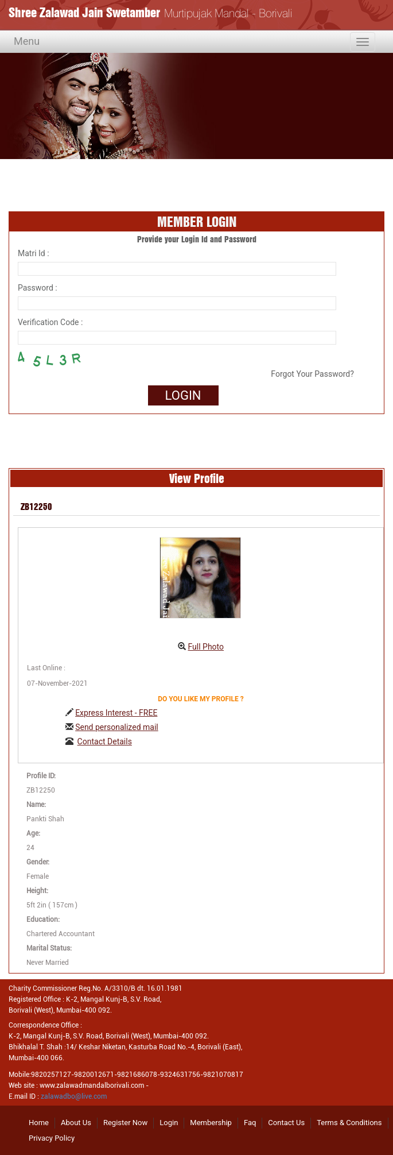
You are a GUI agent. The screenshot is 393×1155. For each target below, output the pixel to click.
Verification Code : (50, 322)
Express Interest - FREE (116, 712)
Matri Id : (33, 253)
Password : (37, 287)
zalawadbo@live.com (74, 1096)
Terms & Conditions (349, 1122)
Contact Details (104, 741)
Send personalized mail (116, 727)
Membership (211, 1122)
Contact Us (286, 1122)
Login (168, 1122)
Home (39, 1122)
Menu (27, 41)
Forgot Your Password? (312, 373)
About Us (76, 1122)
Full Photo (206, 646)
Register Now (125, 1122)
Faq (250, 1122)
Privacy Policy (52, 1138)
